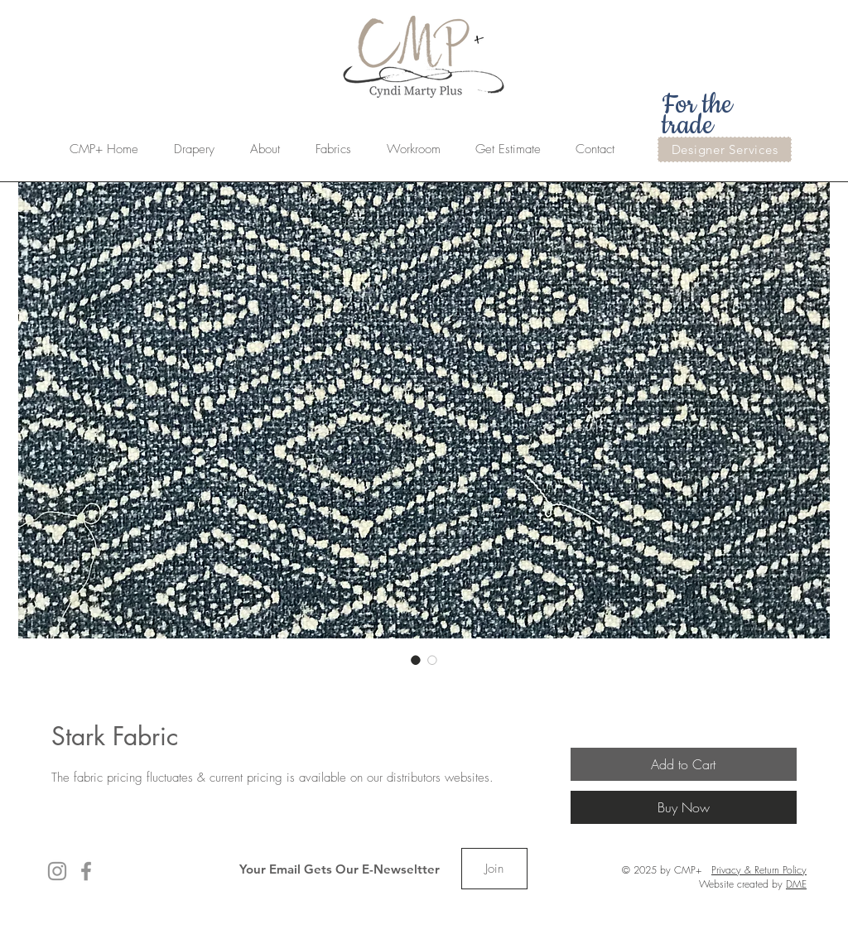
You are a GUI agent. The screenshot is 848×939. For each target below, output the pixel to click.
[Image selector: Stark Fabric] (415, 660)
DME (796, 884)
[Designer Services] (725, 149)
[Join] (494, 868)
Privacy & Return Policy (759, 870)
